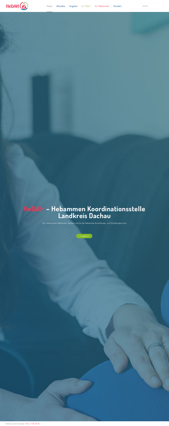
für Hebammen (102, 6)
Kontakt (117, 6)
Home (49, 6)
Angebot (73, 6)
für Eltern (86, 6)
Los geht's (84, 236)
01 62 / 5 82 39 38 (32, 423)
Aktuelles (61, 6)
